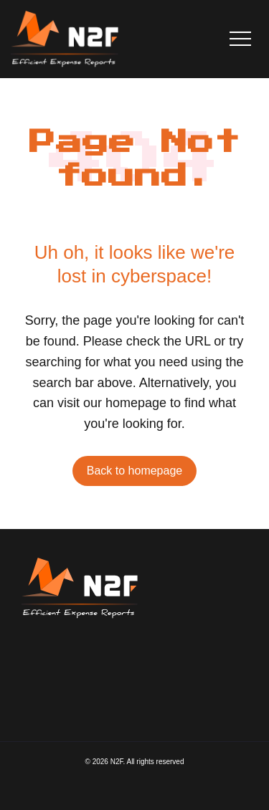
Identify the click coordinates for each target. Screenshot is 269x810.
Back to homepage (134, 470)
